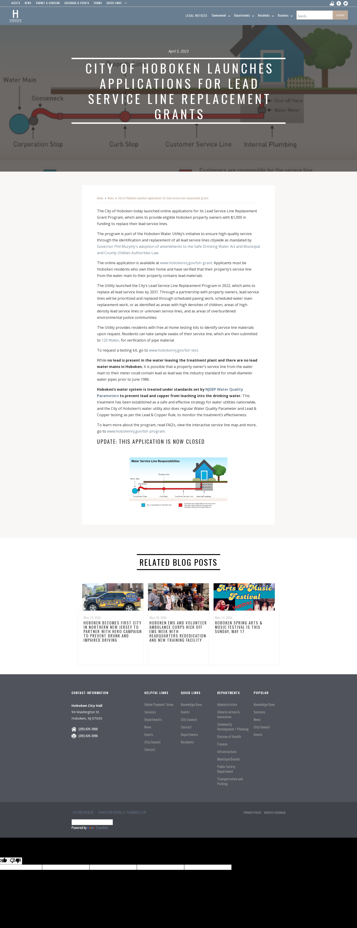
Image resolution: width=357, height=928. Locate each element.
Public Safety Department (226, 769)
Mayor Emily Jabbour (122, 812)
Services (150, 712)
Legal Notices (196, 15)
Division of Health (229, 736)
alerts (15, 3)
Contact (149, 749)
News (111, 198)
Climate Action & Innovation (228, 714)
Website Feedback (275, 812)
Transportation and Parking (230, 781)
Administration (227, 704)
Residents (187, 742)
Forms (98, 3)
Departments (153, 719)
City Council (152, 742)
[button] (115, 4)
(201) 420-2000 (88, 728)
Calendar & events (76, 3)
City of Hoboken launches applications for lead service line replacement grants (163, 198)
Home (100, 198)
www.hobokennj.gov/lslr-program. (136, 431)
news (28, 3)
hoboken (83, 812)
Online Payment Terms (158, 704)
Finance (222, 744)
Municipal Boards (228, 759)
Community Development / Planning (233, 726)
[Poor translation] (15, 861)
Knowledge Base (191, 704)
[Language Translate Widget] (92, 822)
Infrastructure (227, 751)
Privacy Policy (252, 812)
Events (148, 734)
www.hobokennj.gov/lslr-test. (174, 350)
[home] (15, 16)
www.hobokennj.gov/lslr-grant (186, 262)
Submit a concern (48, 3)
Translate (97, 827)
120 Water (110, 340)
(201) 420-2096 (88, 735)
